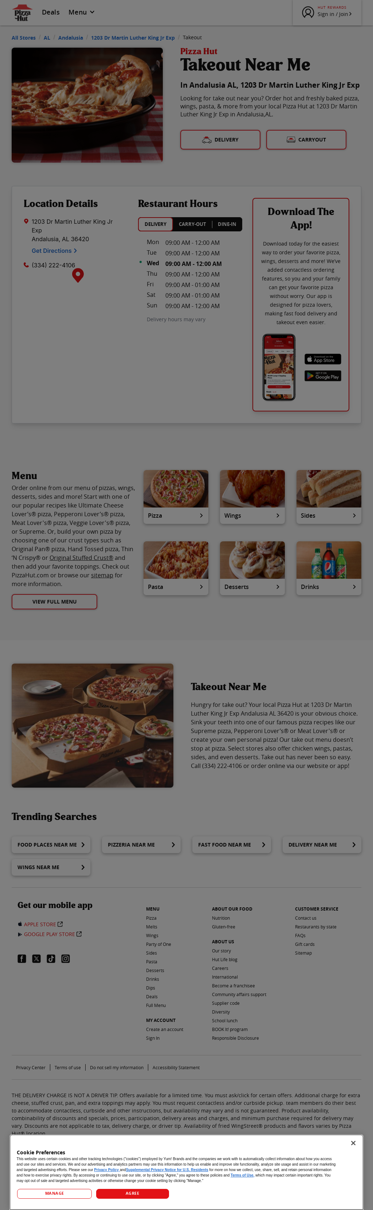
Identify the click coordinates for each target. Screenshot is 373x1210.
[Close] (353, 1143)
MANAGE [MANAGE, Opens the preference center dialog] (54, 1193)
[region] (186, 1172)
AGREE (133, 1193)
